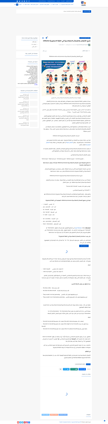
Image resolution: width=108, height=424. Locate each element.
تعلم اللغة (34, 41)
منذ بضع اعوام (25, 94)
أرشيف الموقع (69, 1)
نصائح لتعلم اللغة (35, 4)
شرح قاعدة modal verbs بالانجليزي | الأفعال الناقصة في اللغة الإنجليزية (23, 104)
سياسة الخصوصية (51, 1)
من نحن (58, 1)
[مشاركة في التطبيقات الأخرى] (60, 369)
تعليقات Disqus (45, 414)
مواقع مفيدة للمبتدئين (44, 4)
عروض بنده (33, 44)
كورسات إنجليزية (17, 4)
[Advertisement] (54, 24)
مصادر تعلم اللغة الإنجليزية (67, 4)
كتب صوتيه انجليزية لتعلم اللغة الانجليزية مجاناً (24, 124)
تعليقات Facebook (63, 414)
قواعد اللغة (27, 4)
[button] (82, 369)
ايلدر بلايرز (34, 46)
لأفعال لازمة (69, 142)
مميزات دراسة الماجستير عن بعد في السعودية (71, 11)
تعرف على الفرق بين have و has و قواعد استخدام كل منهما (23, 118)
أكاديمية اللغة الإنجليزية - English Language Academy (70, 422)
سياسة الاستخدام (42, 1)
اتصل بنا (63, 1)
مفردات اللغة (55, 4)
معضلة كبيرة (78, 228)
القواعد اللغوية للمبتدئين (80, 364)
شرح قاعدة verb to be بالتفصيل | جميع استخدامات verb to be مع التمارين (23, 111)
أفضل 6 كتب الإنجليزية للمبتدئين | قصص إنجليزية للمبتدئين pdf (23, 97)
